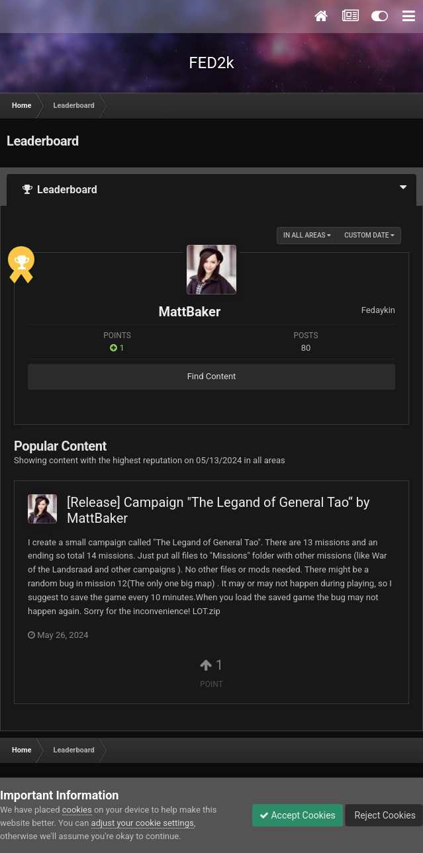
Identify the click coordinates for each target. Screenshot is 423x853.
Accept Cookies (297, 815)
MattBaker (189, 312)
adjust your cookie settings (142, 823)
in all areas (307, 235)
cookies (77, 810)
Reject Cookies (384, 815)
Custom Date (369, 235)
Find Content (211, 376)
